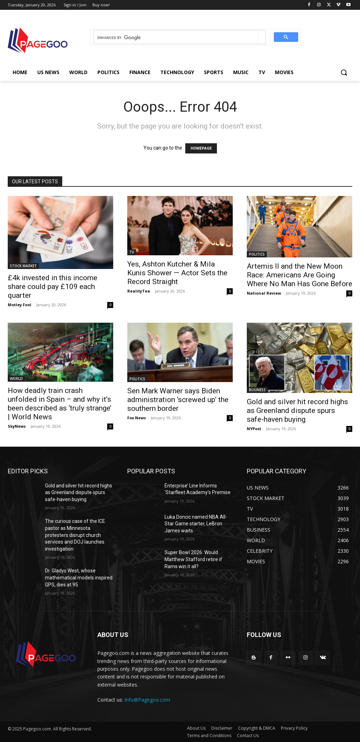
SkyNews (17, 426)
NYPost (254, 428)
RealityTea (138, 291)
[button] (343, 72)
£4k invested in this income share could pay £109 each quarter (52, 287)
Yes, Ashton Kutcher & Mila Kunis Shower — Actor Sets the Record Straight (177, 273)
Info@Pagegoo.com (147, 699)
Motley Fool (19, 304)
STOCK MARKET (23, 265)
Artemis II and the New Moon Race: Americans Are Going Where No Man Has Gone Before (299, 275)
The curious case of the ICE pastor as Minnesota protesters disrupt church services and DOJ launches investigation (75, 534)
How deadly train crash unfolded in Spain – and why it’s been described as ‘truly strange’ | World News (59, 403)
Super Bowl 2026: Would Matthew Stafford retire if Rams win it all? (193, 559)
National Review (264, 293)
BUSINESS (257, 389)
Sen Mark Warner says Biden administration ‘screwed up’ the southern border (178, 400)
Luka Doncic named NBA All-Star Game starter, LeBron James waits (196, 523)
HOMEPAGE (201, 148)
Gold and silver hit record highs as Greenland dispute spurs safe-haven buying (297, 410)
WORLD (16, 378)
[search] (176, 37)
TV (131, 252)
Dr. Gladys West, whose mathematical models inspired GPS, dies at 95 (78, 577)
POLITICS (257, 254)
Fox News (136, 417)
